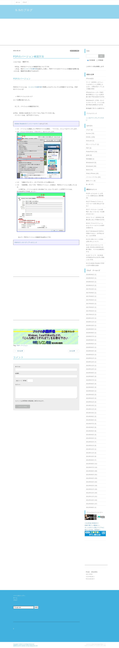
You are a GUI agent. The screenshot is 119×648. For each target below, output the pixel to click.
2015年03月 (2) (91, 394)
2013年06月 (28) (91, 471)
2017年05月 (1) (91, 300)
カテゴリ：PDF (75, 50)
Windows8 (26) (91, 166)
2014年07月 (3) (91, 423)
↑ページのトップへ (19, 595)
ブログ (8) (89, 130)
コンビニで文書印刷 (30, 69)
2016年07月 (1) (91, 336)
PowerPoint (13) (91, 151)
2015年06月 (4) (91, 383)
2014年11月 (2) (91, 409)
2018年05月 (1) (91, 278)
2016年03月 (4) (91, 351)
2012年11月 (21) (91, 496)
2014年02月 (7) (91, 442)
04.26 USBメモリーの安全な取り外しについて (94, 240)
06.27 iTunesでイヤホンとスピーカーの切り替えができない (95, 204)
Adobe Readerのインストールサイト (27, 123)
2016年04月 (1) (91, 347)
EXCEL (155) (90, 137)
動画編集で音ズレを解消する (95, 108)
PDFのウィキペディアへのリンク (26, 242)
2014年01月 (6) (91, 445)
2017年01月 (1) (91, 314)
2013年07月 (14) (91, 467)
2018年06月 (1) (91, 274)
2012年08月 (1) (91, 507)
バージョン (24, 345)
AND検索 (91, 60)
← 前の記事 (19, 351)
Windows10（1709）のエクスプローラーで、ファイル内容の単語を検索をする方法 (95, 103)
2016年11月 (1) (91, 322)
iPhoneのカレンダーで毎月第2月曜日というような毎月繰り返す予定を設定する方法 (95, 94)
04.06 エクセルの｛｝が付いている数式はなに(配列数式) (94, 196)
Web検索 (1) (90, 159)
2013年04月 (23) (91, 478)
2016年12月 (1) (91, 318)
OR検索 (99, 60)
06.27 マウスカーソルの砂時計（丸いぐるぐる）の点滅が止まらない (95, 212)
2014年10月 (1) (91, 413)
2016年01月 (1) (91, 358)
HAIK (104, 645)
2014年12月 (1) (91, 405)
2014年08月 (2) (91, 420)
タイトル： (18, 366)
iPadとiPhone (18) (92, 173)
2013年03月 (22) (91, 482)
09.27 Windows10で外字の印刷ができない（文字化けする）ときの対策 (95, 233)
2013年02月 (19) (91, 485)
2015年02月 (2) (91, 398)
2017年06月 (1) (91, 296)
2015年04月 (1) (91, 391)
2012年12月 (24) (91, 492)
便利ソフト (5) (91, 180)
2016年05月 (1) (91, 343)
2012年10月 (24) (91, 500)
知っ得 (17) (90, 184)
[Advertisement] (59, 32)
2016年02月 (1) (91, 354)
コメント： (18, 384)
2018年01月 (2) (91, 285)
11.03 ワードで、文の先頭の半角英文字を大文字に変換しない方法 (95, 257)
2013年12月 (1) (91, 449)
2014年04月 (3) (91, 434)
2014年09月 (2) (91, 416)
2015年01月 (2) (91, 402)
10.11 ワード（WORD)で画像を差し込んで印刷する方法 (95, 218)
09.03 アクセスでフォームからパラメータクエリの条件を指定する (95, 225)
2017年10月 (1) (91, 289)
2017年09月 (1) (91, 292)
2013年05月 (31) (91, 474)
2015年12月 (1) (91, 362)
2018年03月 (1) (91, 281)
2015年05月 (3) (91, 387)
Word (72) (89, 170)
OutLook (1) (90, 140)
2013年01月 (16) (91, 489)
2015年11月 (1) (91, 365)
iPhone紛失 (90, 78)
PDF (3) (88, 148)
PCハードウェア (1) (92, 144)
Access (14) (90, 133)
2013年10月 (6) (91, 456)
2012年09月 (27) (91, 503)
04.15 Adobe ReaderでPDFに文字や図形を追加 (95, 264)
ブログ (25, 2)
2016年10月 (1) (91, 325)
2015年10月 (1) (91, 369)
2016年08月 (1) (91, 332)
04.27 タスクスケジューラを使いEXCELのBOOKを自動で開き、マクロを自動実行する (95, 248)
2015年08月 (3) (91, 376)
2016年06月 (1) (91, 340)
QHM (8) (89, 155)
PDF (18, 345)
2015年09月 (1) (91, 372)
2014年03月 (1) (91, 438)
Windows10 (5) (91, 162)
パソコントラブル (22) (93, 177)
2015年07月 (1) (91, 380)
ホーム (18, 2)
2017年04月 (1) (91, 303)
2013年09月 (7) (91, 460)
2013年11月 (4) (91, 453)
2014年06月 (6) (91, 427)
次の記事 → (73, 351)
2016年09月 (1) (91, 329)
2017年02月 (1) (91, 311)
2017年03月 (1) (91, 307)
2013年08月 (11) (91, 463)
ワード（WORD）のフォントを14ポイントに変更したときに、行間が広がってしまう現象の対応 (95, 85)
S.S (23, 644)
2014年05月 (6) (91, 431)
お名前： (17, 373)
